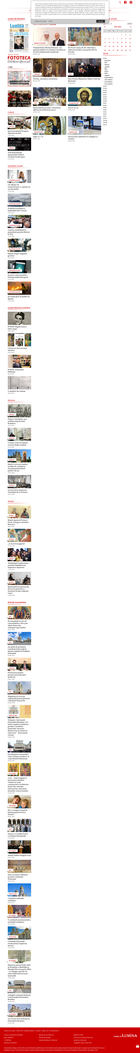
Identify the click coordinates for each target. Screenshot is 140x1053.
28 (117, 50)
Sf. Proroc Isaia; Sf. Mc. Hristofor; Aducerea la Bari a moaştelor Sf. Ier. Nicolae (82, 50)
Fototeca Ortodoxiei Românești (13, 1035)
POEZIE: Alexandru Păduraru (16, 371)
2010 (105, 118)
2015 (104, 108)
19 (109, 46)
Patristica (37, 74)
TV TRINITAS (7, 1040)
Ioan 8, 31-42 (73, 108)
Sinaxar (71, 43)
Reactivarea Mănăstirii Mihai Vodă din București (84, 80)
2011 (104, 116)
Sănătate (11, 668)
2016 (104, 105)
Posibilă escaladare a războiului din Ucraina (17, 210)
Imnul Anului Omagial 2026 (19, 855)
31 (130, 50)
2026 (105, 58)
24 (130, 46)
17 (130, 42)
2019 (105, 99)
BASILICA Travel (78, 1035)
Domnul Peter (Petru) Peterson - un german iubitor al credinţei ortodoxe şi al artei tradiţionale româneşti (49, 50)
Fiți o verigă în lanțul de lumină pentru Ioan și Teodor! (18, 812)
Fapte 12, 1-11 (38, 137)
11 (105, 42)
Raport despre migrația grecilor (17, 255)
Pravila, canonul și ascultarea (45, 79)
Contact (37, 1031)
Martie (107, 65)
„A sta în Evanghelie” (16, 544)
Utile (11, 67)
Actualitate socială (15, 166)
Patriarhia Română (45, 1037)
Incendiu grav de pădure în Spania (19, 298)
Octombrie (109, 80)
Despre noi (45, 1031)
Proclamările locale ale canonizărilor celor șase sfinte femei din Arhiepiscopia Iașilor (18, 624)
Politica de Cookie (40, 21)
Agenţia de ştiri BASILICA (46, 1035)
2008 (105, 123)
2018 (104, 101)
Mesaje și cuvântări (40, 43)
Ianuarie (108, 60)
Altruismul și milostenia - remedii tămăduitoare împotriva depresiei (18, 565)
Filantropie (12, 805)
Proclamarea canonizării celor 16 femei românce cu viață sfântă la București (18, 756)
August (107, 75)
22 (121, 46)
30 (126, 50)
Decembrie (109, 84)
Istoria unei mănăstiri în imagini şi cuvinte (83, 138)
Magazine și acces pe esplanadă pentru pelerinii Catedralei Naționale (19, 698)
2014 (105, 110)
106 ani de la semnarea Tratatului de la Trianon (18, 491)
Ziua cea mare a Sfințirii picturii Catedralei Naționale (18, 877)
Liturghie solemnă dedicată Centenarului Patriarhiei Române (19, 997)
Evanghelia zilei (74, 103)
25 (105, 50)
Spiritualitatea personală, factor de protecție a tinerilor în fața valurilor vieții (18, 590)
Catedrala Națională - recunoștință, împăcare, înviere (17, 944)
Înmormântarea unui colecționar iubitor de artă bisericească (47, 109)
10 (130, 39)
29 (121, 50)
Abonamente (54, 1031)
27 (113, 50)
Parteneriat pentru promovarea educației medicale (17, 675)
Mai (106, 69)
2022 (105, 93)
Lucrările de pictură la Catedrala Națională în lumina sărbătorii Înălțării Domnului (19, 650)
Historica (11, 400)
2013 (104, 112)
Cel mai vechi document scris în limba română (18, 444)
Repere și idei (13, 715)
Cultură (11, 112)
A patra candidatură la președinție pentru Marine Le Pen (19, 232)
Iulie (106, 73)
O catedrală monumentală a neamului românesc (19, 921)
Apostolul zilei (38, 132)
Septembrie (109, 78)
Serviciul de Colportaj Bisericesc (83, 1037)
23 (126, 46)
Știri (10, 616)
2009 (105, 120)
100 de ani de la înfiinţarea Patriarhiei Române (19, 1020)
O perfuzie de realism (16, 391)
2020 (105, 97)
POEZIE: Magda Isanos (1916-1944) (17, 328)
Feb (106, 63)
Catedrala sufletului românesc (16, 899)
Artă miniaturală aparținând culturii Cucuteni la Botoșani (16, 155)
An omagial (12, 773)
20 (113, 46)
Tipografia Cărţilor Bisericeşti (83, 1043)
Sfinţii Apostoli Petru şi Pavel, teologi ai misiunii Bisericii (18, 522)
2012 (104, 114)
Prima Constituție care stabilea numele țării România (17, 421)
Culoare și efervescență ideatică (17, 349)
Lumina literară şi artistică (19, 308)
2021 (104, 95)
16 (126, 42)
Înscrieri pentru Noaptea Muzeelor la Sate (18, 132)
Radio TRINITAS (8, 1037)
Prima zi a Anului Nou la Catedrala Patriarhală (18, 835)
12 (109, 42)
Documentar (12, 937)
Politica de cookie (9, 1031)
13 (113, 42)
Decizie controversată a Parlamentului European (18, 276)
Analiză (11, 501)
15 (121, 42)
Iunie (106, 71)
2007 (105, 125)
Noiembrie (108, 82)
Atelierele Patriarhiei (80, 1040)
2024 (105, 88)
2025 (105, 86)
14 (117, 42)
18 (105, 46)
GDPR (50, 21)
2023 (105, 90)
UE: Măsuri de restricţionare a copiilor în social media (19, 187)
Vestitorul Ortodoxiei (10, 1043)
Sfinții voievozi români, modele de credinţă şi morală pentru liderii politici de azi (18, 467)
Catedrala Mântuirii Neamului (48, 1040)
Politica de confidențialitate (25, 1031)
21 (117, 46)
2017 (104, 103)
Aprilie (107, 67)
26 (109, 50)
